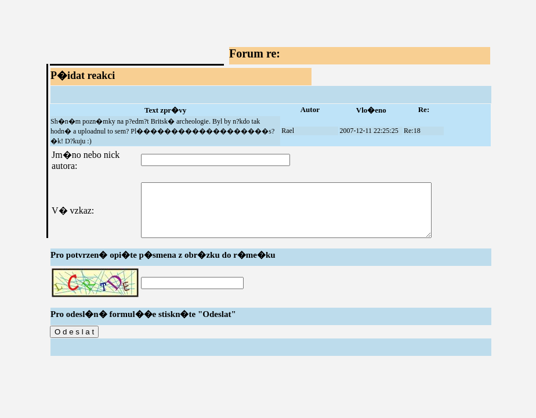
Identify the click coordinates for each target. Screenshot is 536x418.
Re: (424, 109)
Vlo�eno (371, 110)
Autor (310, 109)
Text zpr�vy (165, 110)
